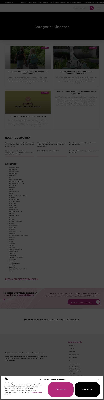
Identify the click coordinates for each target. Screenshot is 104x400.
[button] (99, 379)
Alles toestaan (61, 389)
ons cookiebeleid (37, 392)
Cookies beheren (87, 389)
